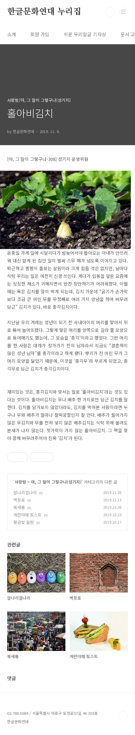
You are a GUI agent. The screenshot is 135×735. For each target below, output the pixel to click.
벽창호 (19, 500)
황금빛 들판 (23, 522)
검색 (110, 11)
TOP (123, 715)
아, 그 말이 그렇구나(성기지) (56, 482)
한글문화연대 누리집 (44, 12)
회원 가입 (39, 34)
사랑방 (20, 482)
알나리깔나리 (25, 492)
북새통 (19, 507)
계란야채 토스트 (27, 515)
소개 (11, 34)
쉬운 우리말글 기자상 (85, 34)
